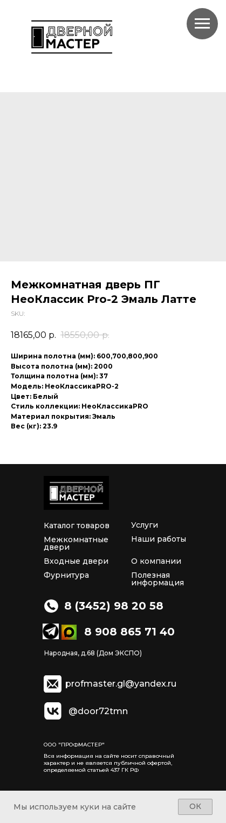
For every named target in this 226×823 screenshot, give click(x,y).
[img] (76, 493)
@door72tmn (98, 711)
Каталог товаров (76, 525)
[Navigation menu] (202, 23)
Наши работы (158, 539)
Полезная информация (157, 578)
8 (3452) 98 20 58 (113, 605)
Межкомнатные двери (76, 543)
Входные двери (76, 561)
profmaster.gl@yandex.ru (120, 684)
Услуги (144, 525)
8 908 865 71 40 (129, 631)
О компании (156, 561)
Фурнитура (66, 575)
